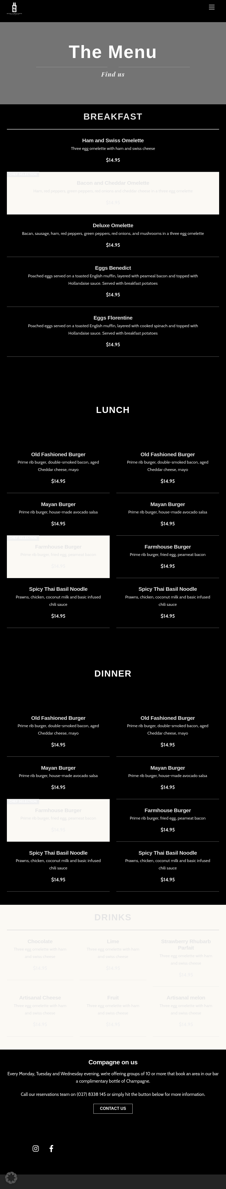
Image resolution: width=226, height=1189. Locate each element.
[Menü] (212, 7)
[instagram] (37, 1147)
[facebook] (52, 1147)
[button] (11, 1178)
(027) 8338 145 (91, 1094)
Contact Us (113, 1108)
